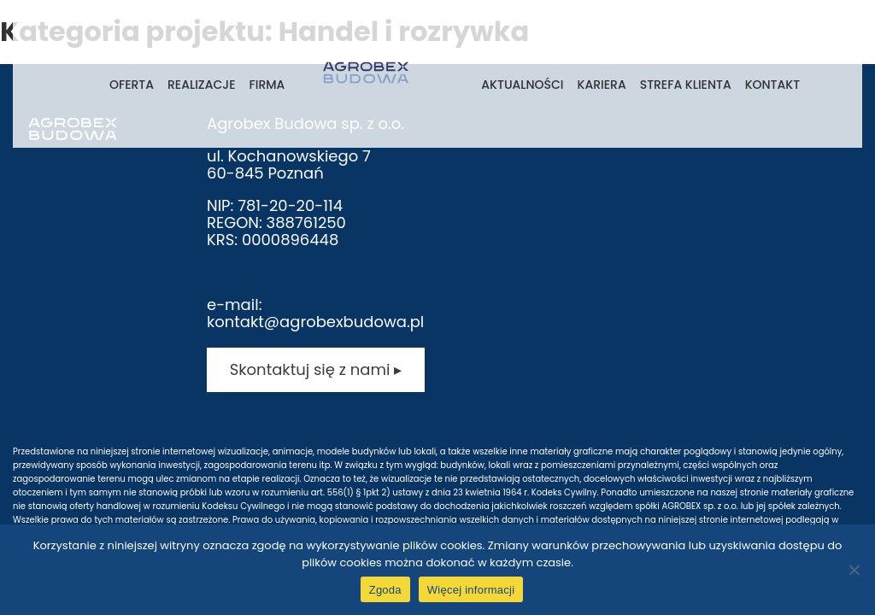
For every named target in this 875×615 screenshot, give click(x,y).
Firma (267, 84)
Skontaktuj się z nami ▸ (316, 369)
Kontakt (772, 84)
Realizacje (201, 84)
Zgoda (385, 589)
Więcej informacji (471, 589)
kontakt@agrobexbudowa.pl (315, 321)
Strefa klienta (685, 84)
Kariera (602, 84)
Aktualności (522, 84)
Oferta (131, 84)
